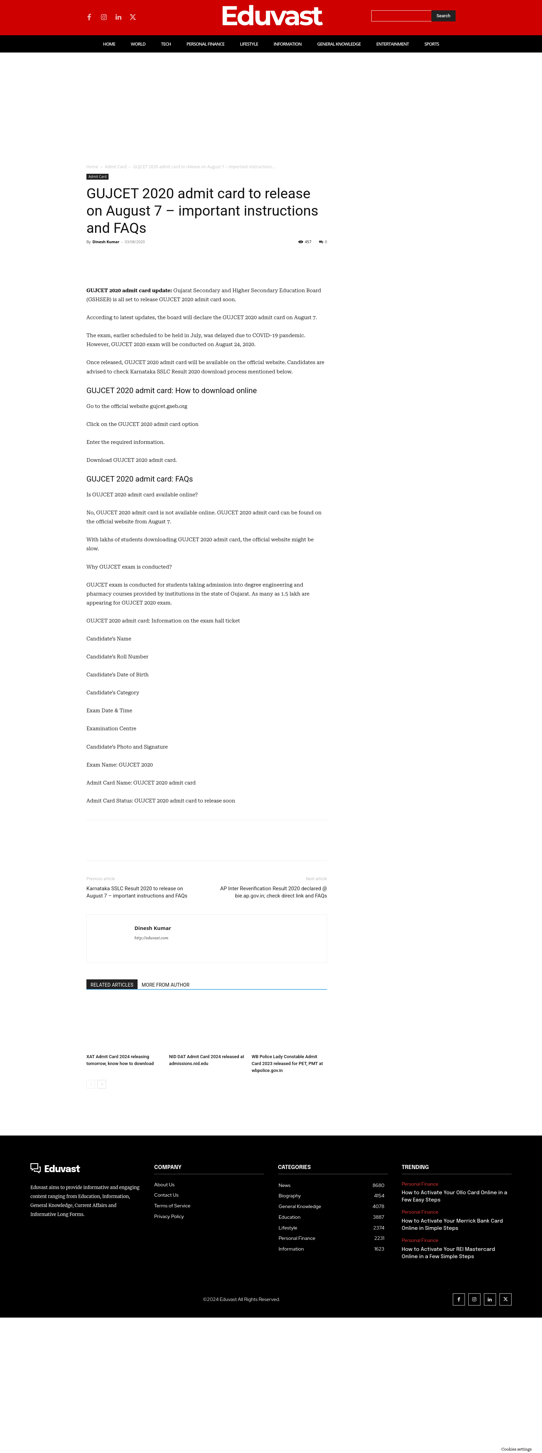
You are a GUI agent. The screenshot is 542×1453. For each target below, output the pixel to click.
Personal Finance (420, 1319)
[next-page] (101, 1219)
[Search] (443, 15)
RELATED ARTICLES (112, 1120)
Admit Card (116, 167)
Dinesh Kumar (105, 241)
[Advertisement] (271, 104)
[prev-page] (90, 1219)
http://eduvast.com (151, 1073)
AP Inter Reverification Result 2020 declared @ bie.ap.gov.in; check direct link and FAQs (273, 1027)
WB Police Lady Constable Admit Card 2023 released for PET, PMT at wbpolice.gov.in (287, 1198)
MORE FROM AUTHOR (165, 1120)
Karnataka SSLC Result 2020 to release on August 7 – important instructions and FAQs (136, 1027)
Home (92, 167)
